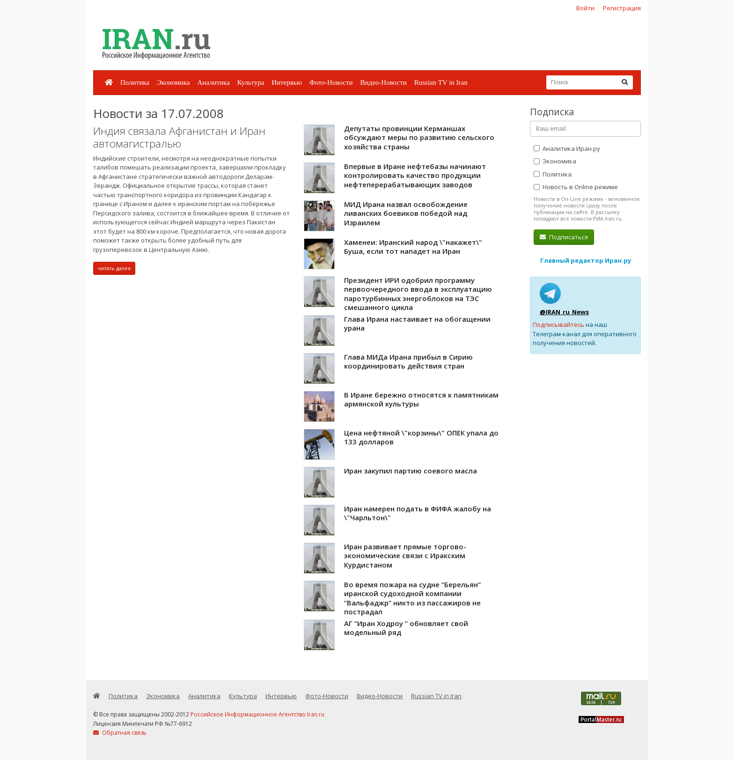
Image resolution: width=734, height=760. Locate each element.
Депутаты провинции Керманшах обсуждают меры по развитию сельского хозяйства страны (419, 137)
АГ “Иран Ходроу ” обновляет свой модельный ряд (406, 628)
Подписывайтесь (558, 324)
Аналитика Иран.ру (567, 148)
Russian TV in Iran (441, 82)
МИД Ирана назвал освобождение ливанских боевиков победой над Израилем (406, 213)
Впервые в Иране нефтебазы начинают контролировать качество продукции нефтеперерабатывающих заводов (415, 175)
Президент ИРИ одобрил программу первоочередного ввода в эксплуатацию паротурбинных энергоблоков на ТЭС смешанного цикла (418, 293)
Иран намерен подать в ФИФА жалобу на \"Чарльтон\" (417, 513)
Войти (585, 8)
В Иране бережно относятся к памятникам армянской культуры (421, 399)
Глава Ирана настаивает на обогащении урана (417, 323)
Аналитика (213, 82)
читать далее (114, 268)
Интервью (287, 82)
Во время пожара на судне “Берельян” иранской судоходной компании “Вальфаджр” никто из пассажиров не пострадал (412, 598)
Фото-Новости (330, 82)
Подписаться (564, 237)
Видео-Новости (383, 82)
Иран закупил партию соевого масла (410, 470)
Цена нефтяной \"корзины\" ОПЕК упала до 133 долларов (421, 437)
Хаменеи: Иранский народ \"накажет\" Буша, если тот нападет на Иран (413, 246)
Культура (250, 82)
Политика (134, 82)
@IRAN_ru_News (564, 312)
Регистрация (622, 8)
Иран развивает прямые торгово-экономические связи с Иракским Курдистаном (405, 555)
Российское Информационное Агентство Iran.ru (257, 714)
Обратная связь (120, 733)
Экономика (173, 82)
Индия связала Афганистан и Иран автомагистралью (179, 137)
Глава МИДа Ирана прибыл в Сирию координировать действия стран (408, 361)
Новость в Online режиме (576, 187)
